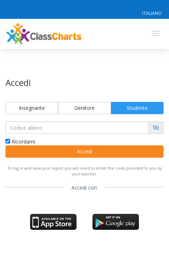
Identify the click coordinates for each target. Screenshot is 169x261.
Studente (137, 107)
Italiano (152, 13)
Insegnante (32, 107)
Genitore (84, 107)
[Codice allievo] (76, 127)
